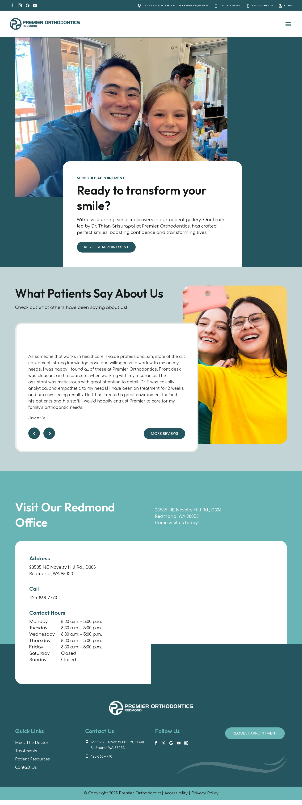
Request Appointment (106, 252)
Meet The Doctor (32, 748)
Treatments (26, 756)
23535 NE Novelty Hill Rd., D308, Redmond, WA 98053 (126, 7)
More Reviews (164, 438)
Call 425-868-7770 (204, 7)
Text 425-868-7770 (248, 7)
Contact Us (26, 772)
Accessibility (176, 798)
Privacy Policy (205, 798)
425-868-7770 (43, 602)
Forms (286, 7)
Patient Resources (32, 764)
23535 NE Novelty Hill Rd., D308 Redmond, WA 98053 (117, 750)
